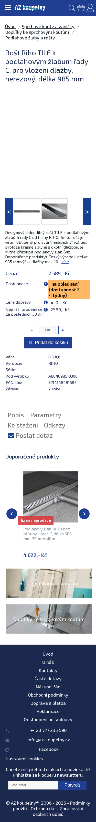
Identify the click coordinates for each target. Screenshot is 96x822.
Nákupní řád (48, 686)
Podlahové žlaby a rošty (30, 37)
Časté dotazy (48, 678)
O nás (48, 662)
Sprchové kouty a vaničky (48, 26)
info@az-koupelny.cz (49, 739)
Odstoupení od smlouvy (48, 719)
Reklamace (48, 711)
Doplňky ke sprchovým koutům (37, 32)
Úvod (10, 26)
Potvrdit (72, 785)
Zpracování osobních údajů (58, 811)
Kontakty (48, 670)
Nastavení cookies (24, 758)
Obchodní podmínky (48, 695)
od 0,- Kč (58, 302)
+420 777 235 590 (48, 730)
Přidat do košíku (51, 342)
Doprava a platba (48, 703)
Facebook (49, 749)
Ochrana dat (43, 808)
